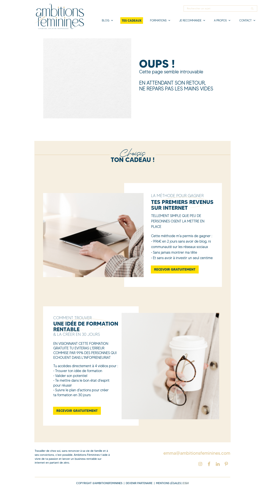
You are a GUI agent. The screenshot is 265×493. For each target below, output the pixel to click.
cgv (186, 483)
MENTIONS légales (168, 483)
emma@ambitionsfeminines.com (196, 453)
